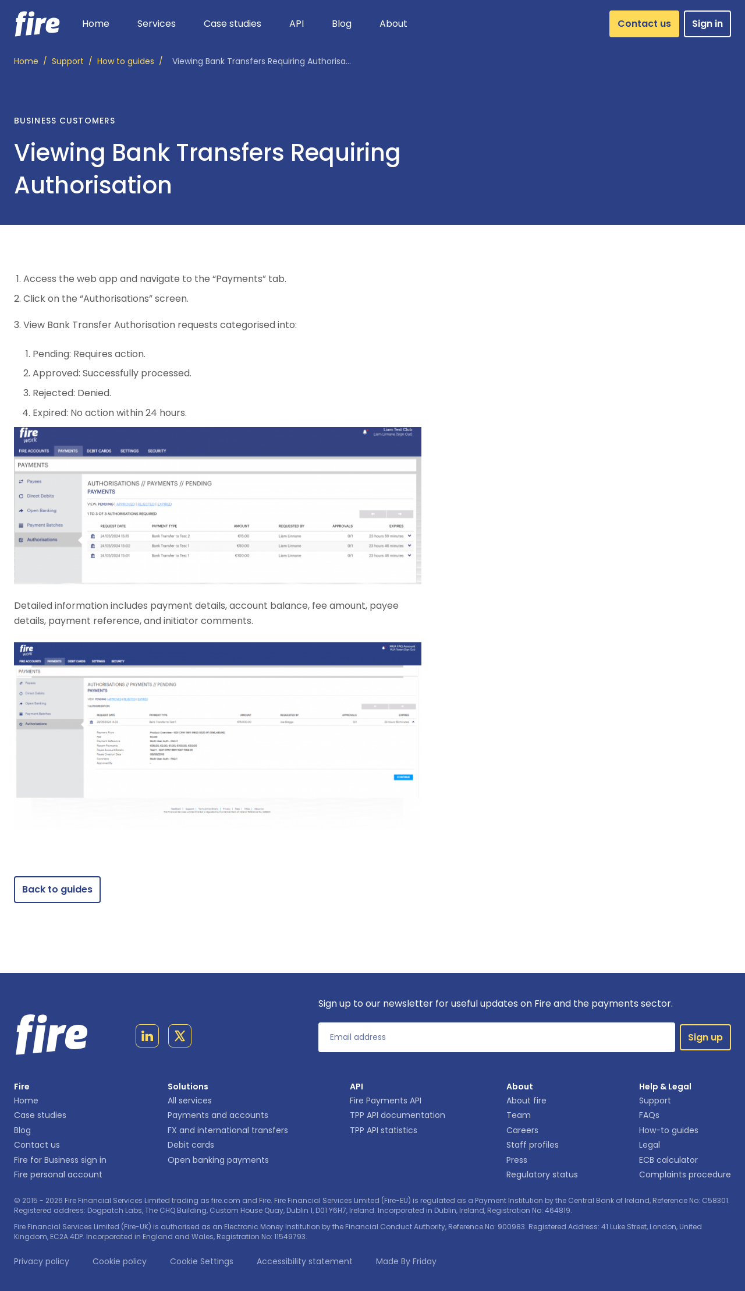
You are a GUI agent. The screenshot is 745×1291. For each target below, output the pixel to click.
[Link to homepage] (37, 24)
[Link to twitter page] (179, 1038)
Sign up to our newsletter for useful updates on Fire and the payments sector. (495, 1003)
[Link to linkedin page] (147, 1038)
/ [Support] (72, 62)
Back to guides (57, 889)
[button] (156, 24)
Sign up (705, 1037)
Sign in (707, 23)
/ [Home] (30, 62)
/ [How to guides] (130, 62)
